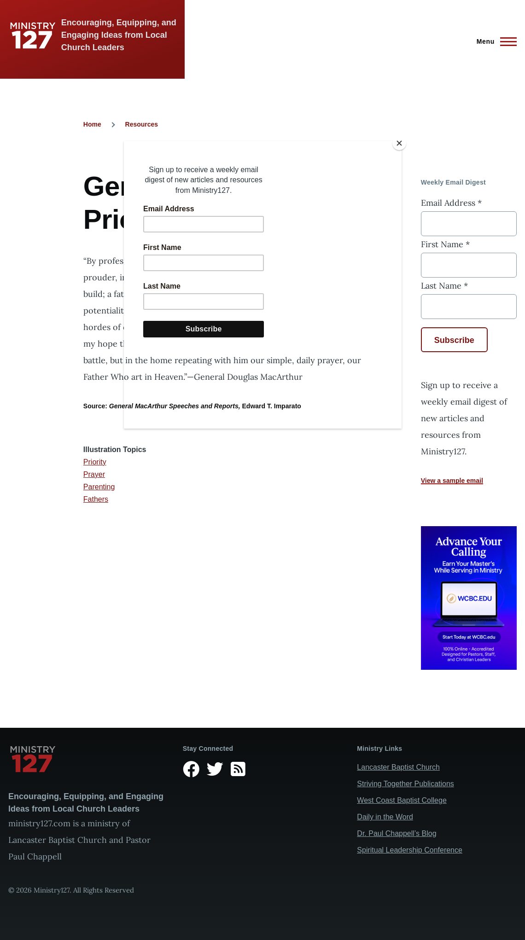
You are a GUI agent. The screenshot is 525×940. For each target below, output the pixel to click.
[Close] (399, 143)
